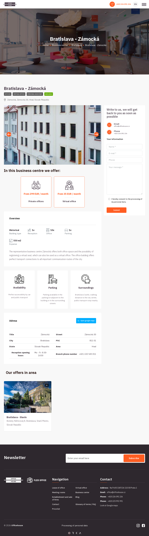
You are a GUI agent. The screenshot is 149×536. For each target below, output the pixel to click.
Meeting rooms (58, 492)
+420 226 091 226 (123, 4)
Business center (82, 492)
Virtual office (81, 488)
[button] (96, 134)
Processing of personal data (74, 525)
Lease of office (58, 488)
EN (135, 4)
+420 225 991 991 (115, 501)
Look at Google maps (109, 505)
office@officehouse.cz (122, 126)
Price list (56, 509)
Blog (77, 497)
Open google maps (86, 321)
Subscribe (134, 458)
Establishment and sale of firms (62, 498)
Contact (55, 504)
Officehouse (17, 525)
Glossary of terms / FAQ (85, 504)
